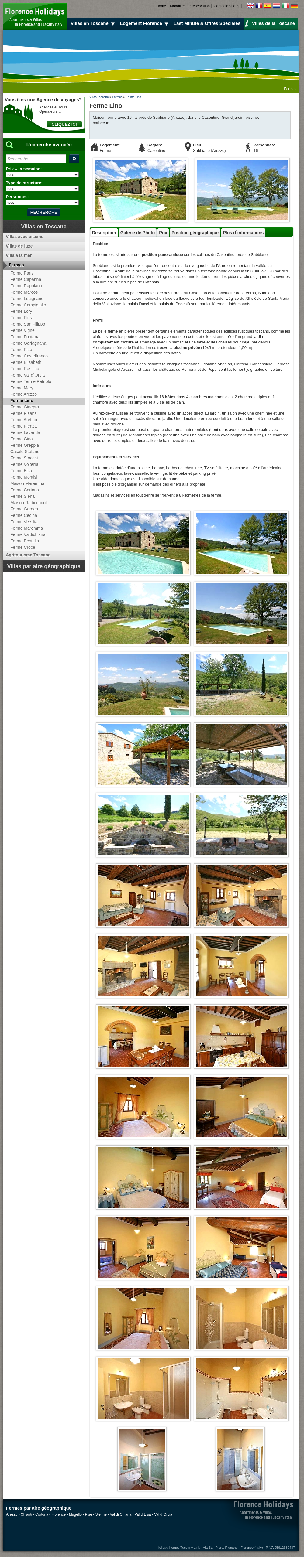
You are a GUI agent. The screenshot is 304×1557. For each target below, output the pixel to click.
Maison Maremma (27, 483)
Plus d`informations (243, 232)
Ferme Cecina (23, 515)
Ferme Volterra (24, 464)
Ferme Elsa (21, 470)
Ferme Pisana (23, 413)
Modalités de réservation (190, 6)
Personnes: (17, 196)
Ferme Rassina (24, 368)
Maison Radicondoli (28, 502)
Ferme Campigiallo (28, 304)
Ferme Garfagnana (28, 343)
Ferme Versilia (23, 521)
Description (104, 232)
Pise (88, 1514)
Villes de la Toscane (270, 23)
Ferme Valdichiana (28, 534)
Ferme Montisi (23, 477)
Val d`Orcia (163, 1514)
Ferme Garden (24, 509)
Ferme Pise (21, 349)
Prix (163, 232)
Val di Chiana (121, 1514)
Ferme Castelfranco (29, 355)
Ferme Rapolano (26, 285)
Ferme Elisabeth (25, 362)
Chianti (26, 1514)
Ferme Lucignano (26, 298)
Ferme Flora (21, 317)
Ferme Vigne (22, 330)
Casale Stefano (25, 451)
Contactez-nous (226, 6)
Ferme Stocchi (24, 458)
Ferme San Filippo (27, 324)
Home (161, 6)
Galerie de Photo (137, 232)
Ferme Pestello (24, 540)
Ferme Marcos (24, 292)
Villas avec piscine (24, 236)
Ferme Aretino (23, 419)
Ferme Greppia (24, 445)
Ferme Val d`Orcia (27, 375)
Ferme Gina (21, 438)
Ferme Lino (133, 97)
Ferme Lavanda (25, 432)
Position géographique (195, 232)
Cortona (41, 1514)
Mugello (75, 1514)
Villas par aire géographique (44, 566)
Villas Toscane (99, 97)
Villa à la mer (19, 255)
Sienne (101, 1514)
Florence (58, 1514)
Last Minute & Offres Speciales (207, 23)
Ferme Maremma (26, 528)
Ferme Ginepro (24, 407)
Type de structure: (24, 182)
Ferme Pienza (23, 426)
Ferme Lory (21, 311)
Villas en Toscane (93, 23)
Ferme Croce (22, 547)
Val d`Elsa (143, 1514)
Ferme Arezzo (23, 394)
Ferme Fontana (25, 336)
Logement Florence (145, 23)
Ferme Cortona (24, 489)
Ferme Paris (21, 273)
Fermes (117, 97)
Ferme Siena (22, 496)
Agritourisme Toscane (28, 554)
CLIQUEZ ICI (64, 124)
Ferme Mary (21, 387)
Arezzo (11, 1514)
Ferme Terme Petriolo (30, 381)
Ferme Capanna (25, 279)
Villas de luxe (19, 246)
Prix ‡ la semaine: (24, 168)
